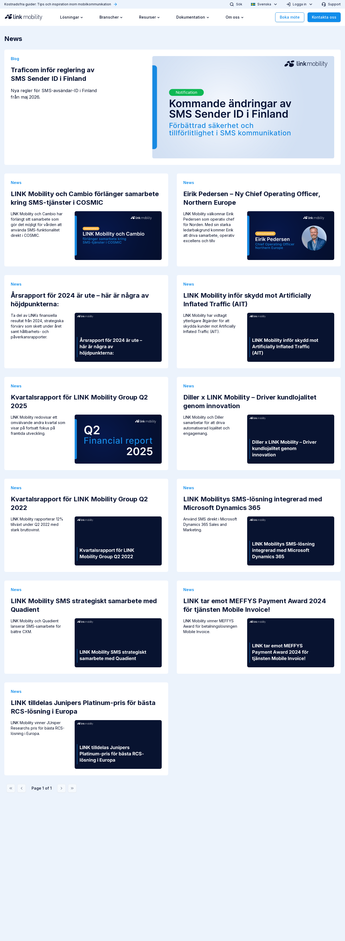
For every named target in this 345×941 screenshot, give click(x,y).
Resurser (149, 17)
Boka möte (290, 17)
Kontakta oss (324, 17)
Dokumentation (192, 17)
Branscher (111, 17)
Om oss (235, 17)
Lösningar (71, 17)
